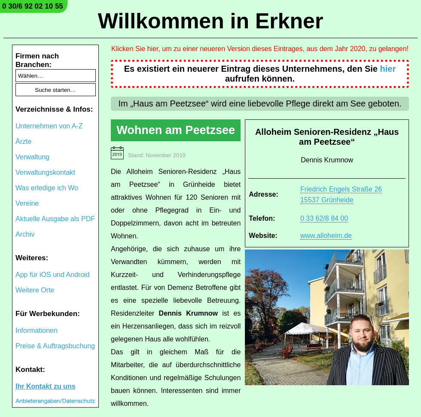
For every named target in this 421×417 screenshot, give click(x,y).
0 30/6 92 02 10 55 (32, 6)
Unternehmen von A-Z (49, 126)
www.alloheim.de (326, 235)
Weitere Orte (34, 290)
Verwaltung (32, 157)
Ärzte (23, 141)
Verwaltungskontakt (45, 172)
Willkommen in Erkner (210, 21)
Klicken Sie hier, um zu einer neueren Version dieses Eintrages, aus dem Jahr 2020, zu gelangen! (260, 48)
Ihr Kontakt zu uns (45, 386)
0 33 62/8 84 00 (324, 218)
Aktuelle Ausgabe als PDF (55, 218)
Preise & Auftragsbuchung (55, 346)
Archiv (24, 234)
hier (388, 68)
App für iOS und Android (52, 274)
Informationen (36, 330)
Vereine (27, 203)
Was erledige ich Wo (46, 188)
